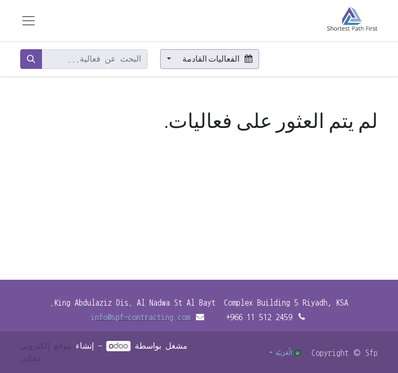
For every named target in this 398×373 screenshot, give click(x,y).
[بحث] (31, 59)
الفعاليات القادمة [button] (216, 59)
